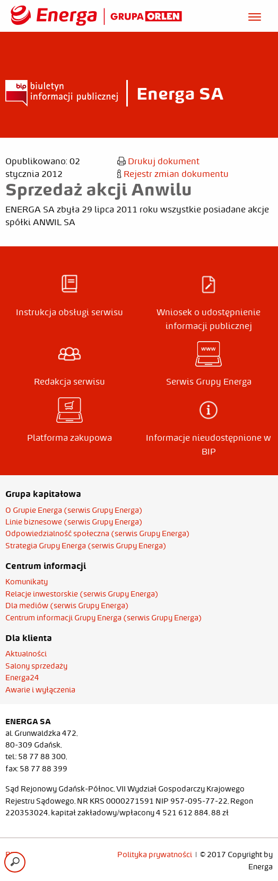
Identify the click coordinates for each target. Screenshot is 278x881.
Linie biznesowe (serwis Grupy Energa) (74, 522)
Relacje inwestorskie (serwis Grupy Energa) (82, 594)
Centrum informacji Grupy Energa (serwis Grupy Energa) (103, 617)
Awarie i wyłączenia (40, 690)
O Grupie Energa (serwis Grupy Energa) (74, 510)
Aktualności (26, 653)
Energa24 (22, 677)
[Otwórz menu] (254, 15)
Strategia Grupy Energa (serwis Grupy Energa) (86, 545)
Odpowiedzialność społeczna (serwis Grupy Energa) (97, 533)
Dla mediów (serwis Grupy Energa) (67, 605)
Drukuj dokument (158, 161)
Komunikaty (26, 581)
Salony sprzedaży (36, 666)
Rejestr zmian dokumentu (173, 173)
